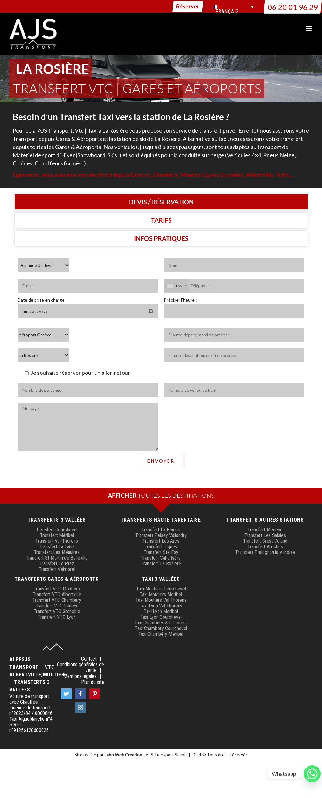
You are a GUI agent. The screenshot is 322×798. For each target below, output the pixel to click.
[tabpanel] (161, 368)
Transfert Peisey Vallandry (161, 535)
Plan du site (92, 682)
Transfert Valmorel (57, 569)
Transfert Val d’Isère (161, 558)
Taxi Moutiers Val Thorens (161, 600)
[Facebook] (80, 693)
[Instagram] (80, 707)
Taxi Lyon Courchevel (161, 617)
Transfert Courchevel (56, 530)
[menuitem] (233, 6)
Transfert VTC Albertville (57, 594)
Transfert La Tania (57, 547)
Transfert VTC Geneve (57, 606)
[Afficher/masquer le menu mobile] (309, 28)
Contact (89, 659)
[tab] (161, 201)
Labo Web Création (123, 754)
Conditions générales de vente (80, 667)
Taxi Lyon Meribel (161, 611)
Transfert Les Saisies (265, 535)
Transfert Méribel (57, 535)
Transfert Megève (265, 530)
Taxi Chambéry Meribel (160, 634)
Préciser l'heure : (180, 299)
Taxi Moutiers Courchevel (161, 589)
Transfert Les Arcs (160, 541)
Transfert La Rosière (161, 564)
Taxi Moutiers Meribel (161, 594)
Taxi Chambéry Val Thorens (161, 623)
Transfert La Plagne (161, 530)
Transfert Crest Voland (265, 541)
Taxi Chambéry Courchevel (161, 628)
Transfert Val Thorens (57, 541)
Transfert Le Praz (56, 564)
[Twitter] (66, 693)
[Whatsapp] (312, 773)
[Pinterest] (94, 693)
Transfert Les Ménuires (57, 552)
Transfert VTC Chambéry (56, 600)
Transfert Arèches (265, 547)
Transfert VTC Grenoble (57, 611)
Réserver (188, 6)
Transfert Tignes (161, 547)
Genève (140, 174)
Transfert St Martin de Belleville (57, 558)
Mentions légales (80, 676)
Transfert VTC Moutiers (57, 589)
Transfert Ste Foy (161, 552)
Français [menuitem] (227, 11)
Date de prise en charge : (42, 299)
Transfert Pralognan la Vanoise (265, 552)
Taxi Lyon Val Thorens (161, 606)
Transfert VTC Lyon (57, 617)
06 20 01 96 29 (293, 7)
